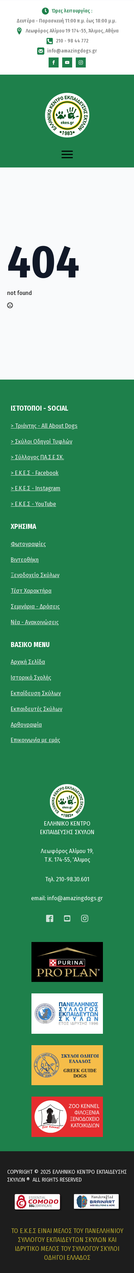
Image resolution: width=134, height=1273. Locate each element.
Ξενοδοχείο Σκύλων (35, 575)
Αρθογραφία (26, 724)
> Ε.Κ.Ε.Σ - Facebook (35, 473)
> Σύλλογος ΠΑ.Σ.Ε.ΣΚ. (37, 457)
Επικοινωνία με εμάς (35, 740)
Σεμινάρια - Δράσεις (35, 606)
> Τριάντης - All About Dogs (44, 426)
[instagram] (81, 62)
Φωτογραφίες (28, 544)
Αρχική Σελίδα (28, 662)
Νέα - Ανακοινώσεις (35, 622)
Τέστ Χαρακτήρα (31, 591)
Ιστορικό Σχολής (31, 677)
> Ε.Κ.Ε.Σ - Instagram (35, 488)
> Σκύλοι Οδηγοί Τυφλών (41, 441)
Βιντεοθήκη (25, 559)
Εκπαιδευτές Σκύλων (36, 709)
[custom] (54, 62)
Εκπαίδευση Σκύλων (36, 693)
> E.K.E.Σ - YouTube (33, 504)
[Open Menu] (67, 154)
